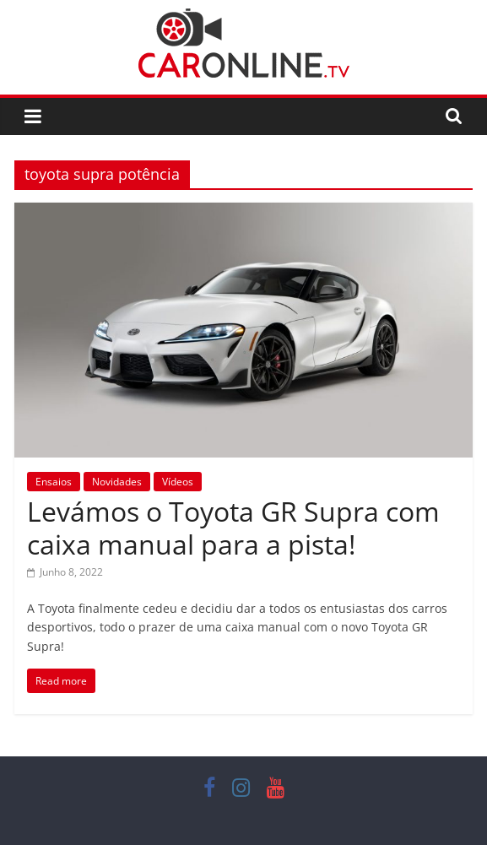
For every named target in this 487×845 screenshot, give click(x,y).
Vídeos (177, 481)
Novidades (117, 481)
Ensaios (53, 481)
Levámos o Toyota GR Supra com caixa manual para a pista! (233, 527)
